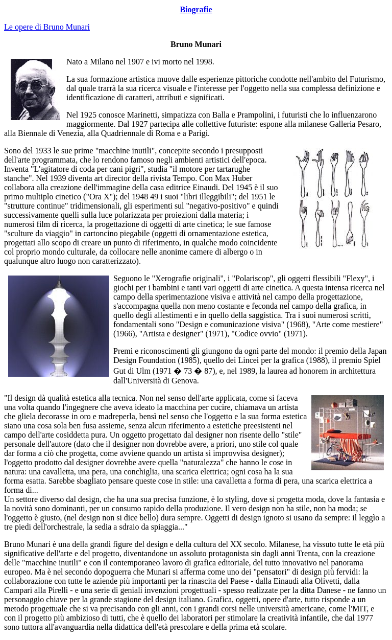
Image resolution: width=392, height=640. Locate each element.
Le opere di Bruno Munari (47, 26)
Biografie (196, 9)
